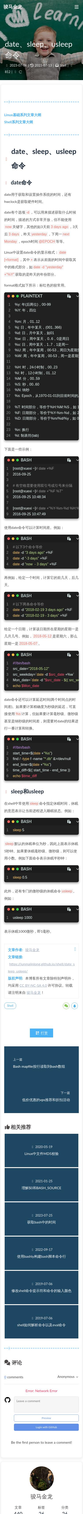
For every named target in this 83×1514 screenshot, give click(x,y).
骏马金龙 (32, 950)
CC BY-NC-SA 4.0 (33, 985)
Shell (63, 65)
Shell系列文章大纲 (18, 122)
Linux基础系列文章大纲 (22, 115)
